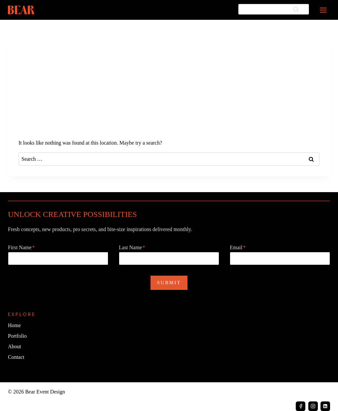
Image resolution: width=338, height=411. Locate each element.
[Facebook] (300, 406)
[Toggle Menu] (323, 10)
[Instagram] (313, 406)
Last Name (132, 247)
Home (14, 325)
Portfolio (17, 336)
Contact (16, 357)
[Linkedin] (325, 406)
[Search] (273, 9)
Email (238, 247)
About (14, 346)
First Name (21, 247)
